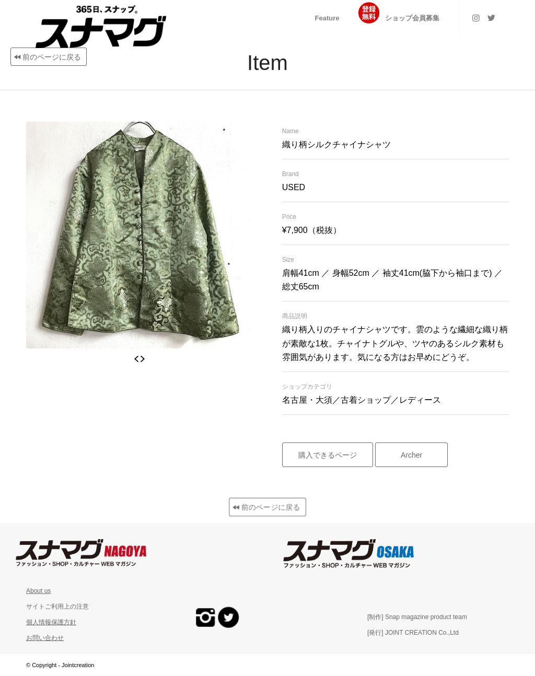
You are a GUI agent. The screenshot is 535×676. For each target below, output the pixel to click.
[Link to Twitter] (491, 18)
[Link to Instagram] (476, 18)
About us (38, 591)
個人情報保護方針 (51, 622)
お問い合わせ (45, 638)
